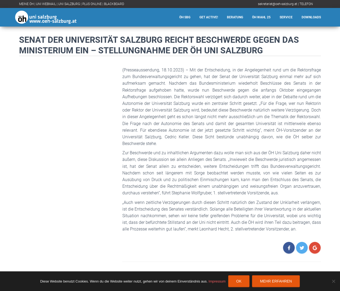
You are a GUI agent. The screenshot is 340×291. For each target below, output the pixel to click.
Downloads (311, 17)
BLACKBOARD (114, 4)
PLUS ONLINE (92, 4)
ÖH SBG (184, 17)
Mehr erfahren (276, 281)
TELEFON (306, 4)
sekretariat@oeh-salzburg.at (277, 4)
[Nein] (333, 281)
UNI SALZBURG (69, 4)
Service (286, 17)
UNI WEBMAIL (46, 4)
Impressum (217, 281)
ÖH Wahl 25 (261, 17)
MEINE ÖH (26, 4)
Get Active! (208, 17)
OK (238, 281)
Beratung (235, 17)
